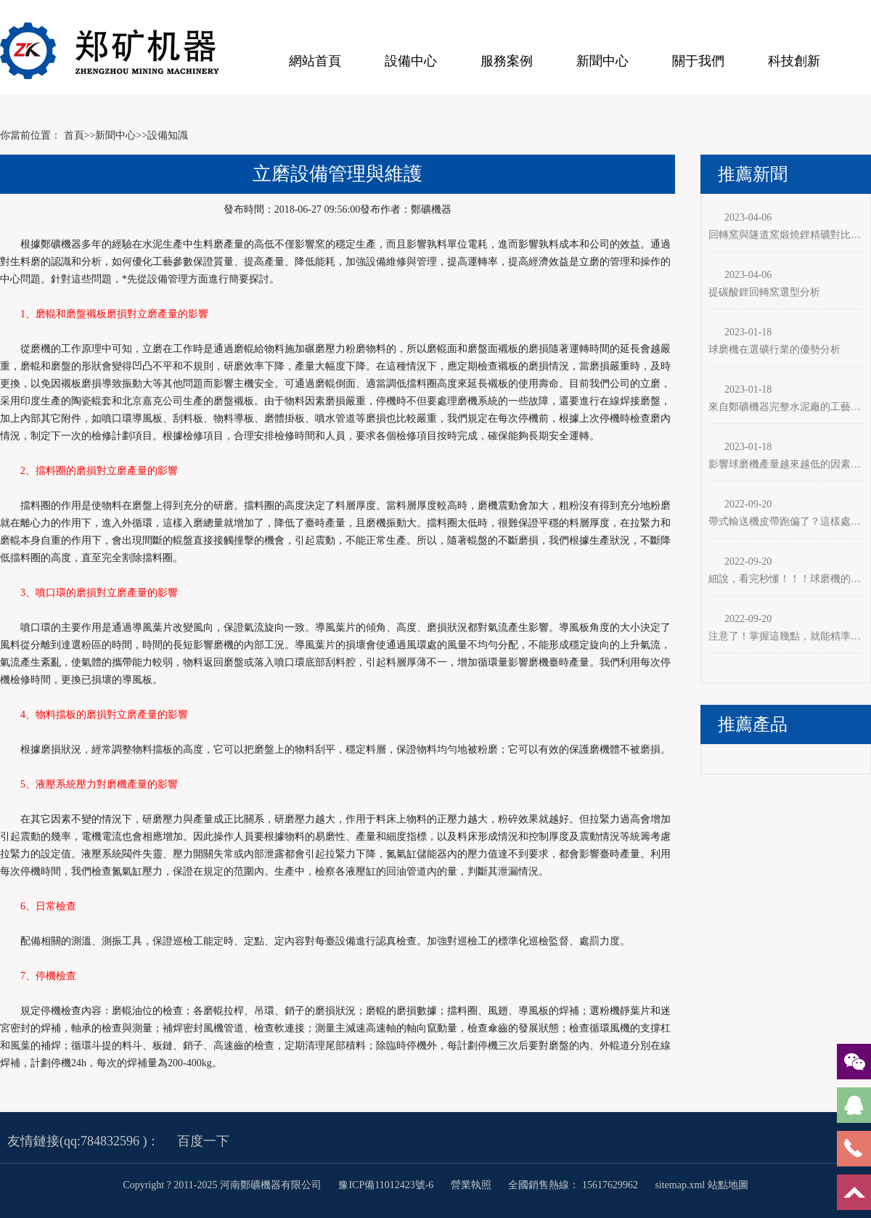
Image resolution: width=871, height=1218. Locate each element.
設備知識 (167, 135)
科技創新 (794, 61)
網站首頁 (315, 61)
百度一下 (203, 1141)
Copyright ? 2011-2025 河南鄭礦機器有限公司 (223, 1185)
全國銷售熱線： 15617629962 (573, 1185)
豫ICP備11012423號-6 (387, 1185)
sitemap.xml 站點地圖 (701, 1185)
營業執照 (471, 1185)
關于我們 (698, 61)
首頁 (74, 135)
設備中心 (411, 61)
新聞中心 (602, 61)
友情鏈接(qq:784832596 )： (83, 1141)
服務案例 (507, 61)
